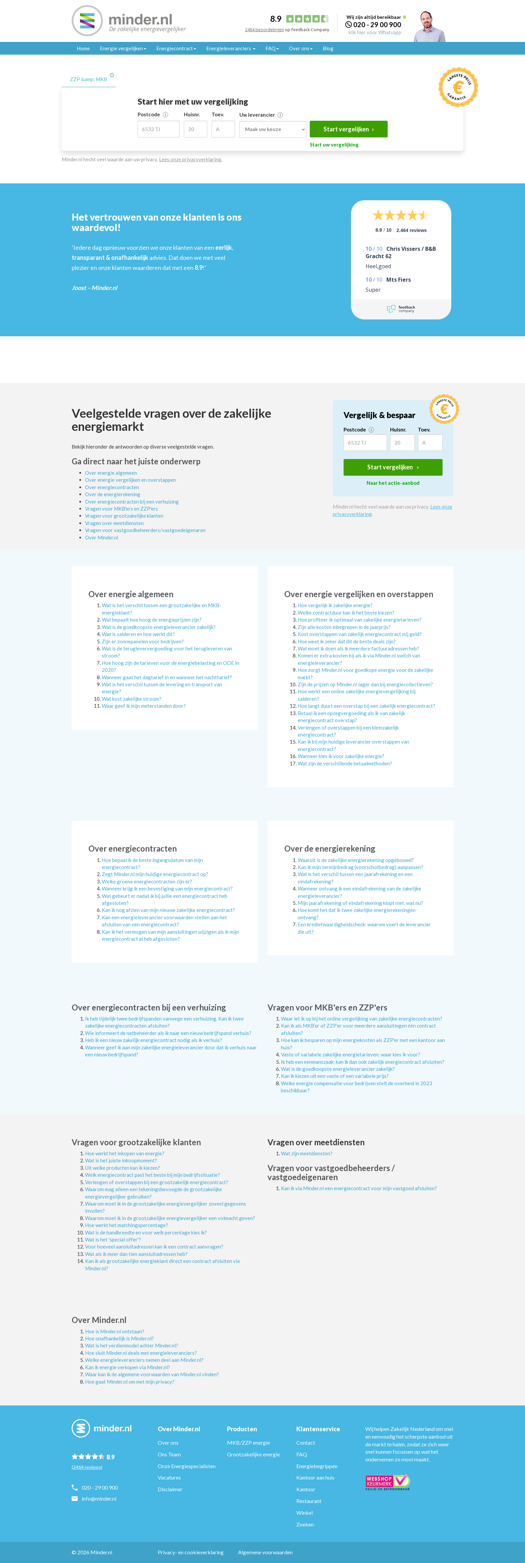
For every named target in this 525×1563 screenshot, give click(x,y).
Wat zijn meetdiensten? (306, 1153)
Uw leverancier (261, 115)
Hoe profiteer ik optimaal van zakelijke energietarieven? (360, 620)
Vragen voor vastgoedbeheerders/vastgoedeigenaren (145, 530)
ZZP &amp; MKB (88, 79)
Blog (328, 48)
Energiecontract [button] (176, 48)
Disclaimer (170, 1489)
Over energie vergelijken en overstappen (130, 480)
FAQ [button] (272, 48)
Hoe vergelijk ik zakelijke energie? (335, 605)
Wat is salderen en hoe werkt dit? (138, 634)
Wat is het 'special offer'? (113, 1239)
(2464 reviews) (87, 1467)
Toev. (218, 114)
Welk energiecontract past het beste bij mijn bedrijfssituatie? (152, 1175)
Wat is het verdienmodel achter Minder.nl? (131, 1345)
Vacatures (169, 1477)
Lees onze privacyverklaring (190, 159)
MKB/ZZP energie (248, 1442)
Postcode (153, 114)
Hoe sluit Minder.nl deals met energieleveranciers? (141, 1353)
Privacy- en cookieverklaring (191, 1552)
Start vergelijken (348, 129)
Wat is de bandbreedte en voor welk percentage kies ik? (146, 1232)
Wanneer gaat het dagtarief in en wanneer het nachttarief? (167, 677)
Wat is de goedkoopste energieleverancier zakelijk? (159, 627)
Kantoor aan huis (315, 1477)
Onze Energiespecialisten (187, 1466)
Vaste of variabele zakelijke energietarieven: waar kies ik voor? (350, 1054)
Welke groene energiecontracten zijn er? (147, 881)
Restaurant (308, 1501)
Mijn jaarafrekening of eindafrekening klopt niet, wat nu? (360, 903)
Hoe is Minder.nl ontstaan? (114, 1331)
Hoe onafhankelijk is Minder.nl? (119, 1338)
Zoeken (305, 1524)
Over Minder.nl (101, 537)
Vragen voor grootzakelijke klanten (124, 516)
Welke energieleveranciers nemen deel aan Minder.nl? (144, 1360)
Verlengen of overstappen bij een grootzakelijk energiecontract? (156, 1182)
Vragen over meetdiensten (114, 523)
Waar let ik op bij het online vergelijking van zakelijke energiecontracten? (361, 1019)
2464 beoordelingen (264, 30)
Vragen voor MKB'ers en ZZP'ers (121, 509)
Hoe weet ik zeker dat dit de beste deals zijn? (347, 641)
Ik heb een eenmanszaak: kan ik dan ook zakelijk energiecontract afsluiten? (362, 1062)
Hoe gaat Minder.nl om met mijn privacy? (129, 1382)
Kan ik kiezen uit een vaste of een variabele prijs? (335, 1076)
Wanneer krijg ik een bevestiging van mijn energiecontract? (167, 888)
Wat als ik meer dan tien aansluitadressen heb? (136, 1254)
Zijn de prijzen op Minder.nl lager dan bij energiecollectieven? (365, 684)
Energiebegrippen (317, 1466)
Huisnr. (192, 114)
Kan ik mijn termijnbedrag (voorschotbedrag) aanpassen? (360, 867)
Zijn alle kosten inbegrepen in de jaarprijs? (344, 627)
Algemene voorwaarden (265, 1552)
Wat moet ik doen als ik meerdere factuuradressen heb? (358, 648)
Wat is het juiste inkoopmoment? (121, 1160)
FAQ (301, 1454)
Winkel (304, 1512)
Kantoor (305, 1489)
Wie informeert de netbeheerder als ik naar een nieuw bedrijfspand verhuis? (168, 1033)
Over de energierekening (112, 494)
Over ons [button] (301, 48)
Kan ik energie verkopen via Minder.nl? (127, 1367)
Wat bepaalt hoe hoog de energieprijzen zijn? (152, 620)
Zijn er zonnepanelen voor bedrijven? (143, 641)
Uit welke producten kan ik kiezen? (122, 1168)
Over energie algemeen (111, 473)
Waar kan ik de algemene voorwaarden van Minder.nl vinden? (152, 1374)
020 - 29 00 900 (377, 24)
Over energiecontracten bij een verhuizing (132, 502)
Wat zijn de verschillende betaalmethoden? (345, 763)
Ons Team (169, 1454)
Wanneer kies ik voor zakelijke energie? (341, 756)
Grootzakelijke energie (253, 1454)
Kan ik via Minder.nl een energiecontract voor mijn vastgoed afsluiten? (359, 1188)
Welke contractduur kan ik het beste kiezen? (346, 613)
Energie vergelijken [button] (123, 48)
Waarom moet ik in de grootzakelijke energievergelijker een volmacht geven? (170, 1218)
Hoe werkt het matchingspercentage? (126, 1225)
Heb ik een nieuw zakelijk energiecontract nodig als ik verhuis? (153, 1040)
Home (83, 48)
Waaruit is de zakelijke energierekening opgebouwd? (356, 860)
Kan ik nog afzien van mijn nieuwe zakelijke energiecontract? (168, 910)
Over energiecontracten (112, 487)
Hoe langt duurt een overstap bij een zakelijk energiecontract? (366, 706)
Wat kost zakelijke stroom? (131, 699)
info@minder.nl (99, 1498)
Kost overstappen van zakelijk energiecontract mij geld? (360, 634)
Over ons (168, 1442)
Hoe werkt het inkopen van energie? (124, 1153)
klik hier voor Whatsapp (375, 32)
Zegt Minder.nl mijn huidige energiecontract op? (155, 874)
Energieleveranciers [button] (230, 48)
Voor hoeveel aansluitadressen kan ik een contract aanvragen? (154, 1246)
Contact (305, 1442)
